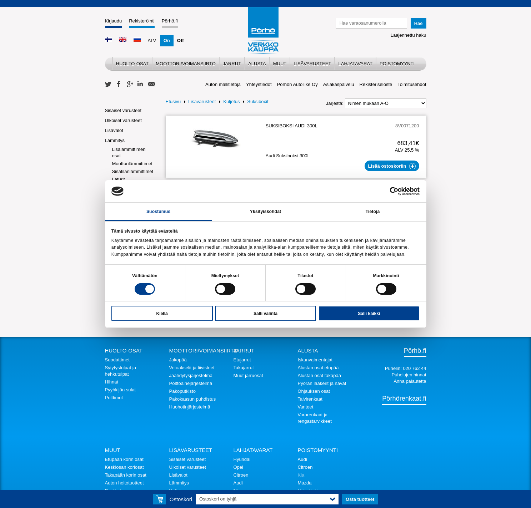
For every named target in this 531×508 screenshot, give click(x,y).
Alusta (257, 63)
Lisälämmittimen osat (129, 152)
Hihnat (112, 382)
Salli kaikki (369, 313)
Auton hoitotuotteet (124, 483)
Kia (301, 475)
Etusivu (173, 101)
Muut (280, 63)
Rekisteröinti (142, 21)
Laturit (118, 179)
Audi (238, 483)
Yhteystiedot (259, 84)
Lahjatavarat (355, 63)
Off (180, 40)
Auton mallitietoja (223, 84)
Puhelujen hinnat (409, 374)
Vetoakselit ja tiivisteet (192, 367)
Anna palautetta (410, 381)
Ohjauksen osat (314, 391)
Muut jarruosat (248, 375)
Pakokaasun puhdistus (192, 399)
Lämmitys (115, 140)
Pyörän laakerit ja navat (322, 383)
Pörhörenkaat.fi (404, 398)
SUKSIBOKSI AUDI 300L (291, 125)
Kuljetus (231, 101)
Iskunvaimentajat (315, 359)
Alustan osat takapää (319, 375)
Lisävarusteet (312, 63)
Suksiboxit (257, 101)
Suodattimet (117, 359)
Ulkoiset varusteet (123, 120)
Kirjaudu (113, 21)
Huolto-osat (132, 63)
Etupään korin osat (124, 459)
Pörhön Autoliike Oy (297, 84)
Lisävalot (114, 130)
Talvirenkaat (310, 399)
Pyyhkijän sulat (120, 389)
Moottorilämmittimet (132, 163)
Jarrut (232, 63)
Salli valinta (265, 313)
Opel (238, 467)
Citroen (241, 475)
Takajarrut (244, 367)
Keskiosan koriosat (124, 467)
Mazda (305, 483)
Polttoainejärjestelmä (190, 383)
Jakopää (178, 359)
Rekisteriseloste (376, 84)
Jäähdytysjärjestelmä (190, 375)
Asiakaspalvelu (338, 84)
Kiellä (161, 313)
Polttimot (114, 397)
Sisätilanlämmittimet (133, 171)
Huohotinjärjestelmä (189, 407)
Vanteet (306, 407)
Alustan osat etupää (318, 367)
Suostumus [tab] (158, 211)
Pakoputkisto (182, 391)
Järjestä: (335, 103)
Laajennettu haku (408, 35)
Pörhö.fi (170, 21)
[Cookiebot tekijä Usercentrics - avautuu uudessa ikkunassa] (388, 191)
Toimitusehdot (411, 84)
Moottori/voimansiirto (186, 63)
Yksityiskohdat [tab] (265, 211)
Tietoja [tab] (373, 211)
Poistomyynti (397, 63)
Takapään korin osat (125, 475)
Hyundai (242, 459)
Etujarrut (242, 359)
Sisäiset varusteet (123, 110)
